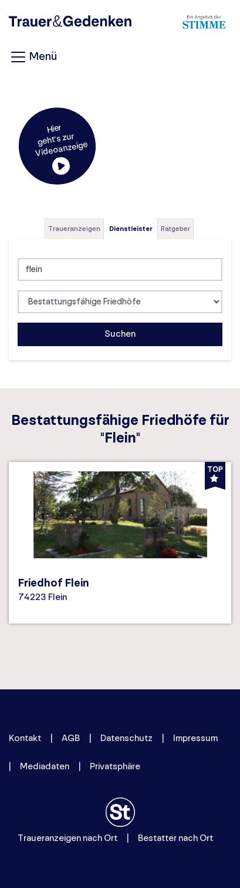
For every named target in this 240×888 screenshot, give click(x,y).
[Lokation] (120, 269)
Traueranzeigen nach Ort (67, 838)
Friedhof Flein (53, 583)
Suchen (120, 334)
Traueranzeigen (74, 228)
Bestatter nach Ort (175, 838)
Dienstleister (131, 228)
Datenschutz (126, 738)
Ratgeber (175, 228)
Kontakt (25, 738)
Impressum (195, 738)
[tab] (75, 229)
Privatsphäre (115, 766)
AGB (71, 738)
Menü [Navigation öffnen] (33, 57)
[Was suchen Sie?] (120, 301)
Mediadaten (44, 766)
